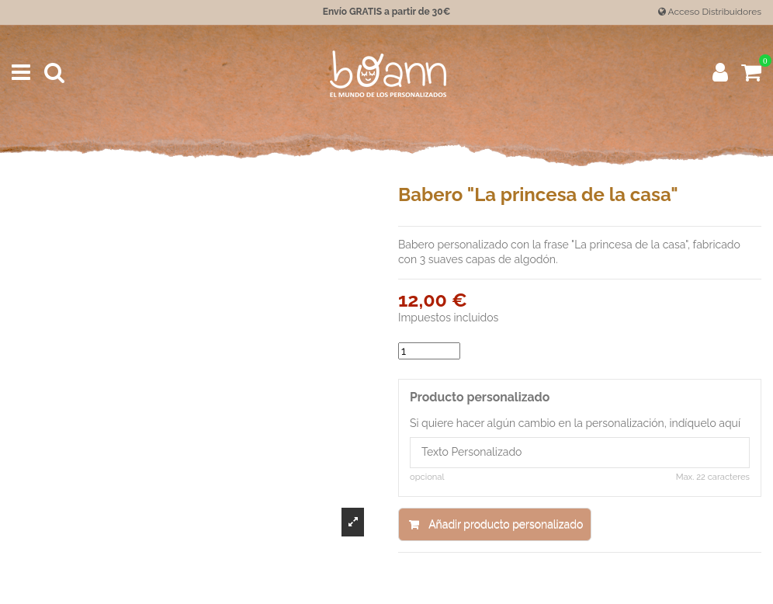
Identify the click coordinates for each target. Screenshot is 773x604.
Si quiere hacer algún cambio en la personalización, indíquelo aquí (575, 423)
